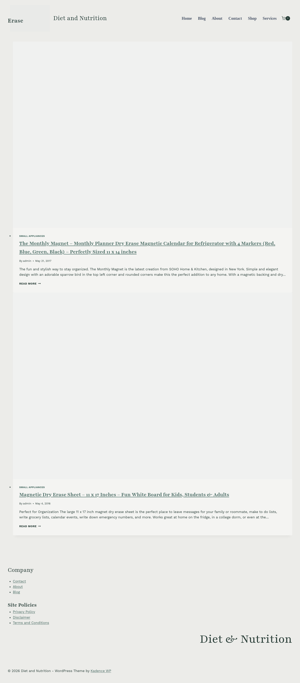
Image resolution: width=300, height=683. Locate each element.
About (217, 18)
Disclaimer (21, 617)
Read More (30, 283)
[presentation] (152, 135)
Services (270, 18)
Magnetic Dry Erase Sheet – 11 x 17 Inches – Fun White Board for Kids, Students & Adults (124, 494)
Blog (202, 18)
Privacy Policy (24, 612)
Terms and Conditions (31, 623)
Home (187, 18)
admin (27, 260)
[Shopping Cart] (286, 18)
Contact (235, 18)
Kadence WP (101, 671)
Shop (252, 18)
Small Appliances (32, 236)
